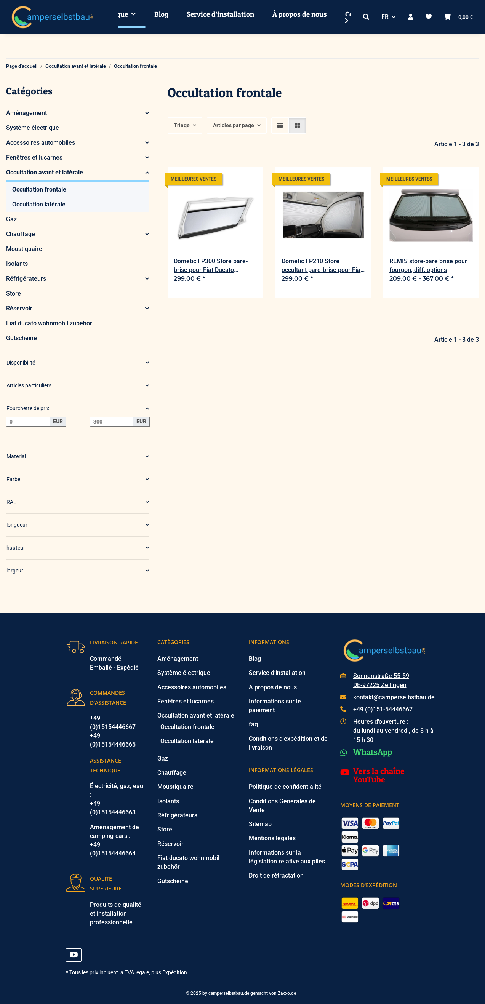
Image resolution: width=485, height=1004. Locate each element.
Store (13, 293)
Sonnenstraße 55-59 (381, 675)
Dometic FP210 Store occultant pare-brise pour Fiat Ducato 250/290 (322, 265)
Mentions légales (272, 838)
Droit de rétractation (276, 875)
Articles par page (233, 125)
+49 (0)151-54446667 (383, 709)
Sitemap (260, 824)
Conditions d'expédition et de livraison (288, 743)
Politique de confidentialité (285, 786)
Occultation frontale (39, 189)
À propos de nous (299, 14)
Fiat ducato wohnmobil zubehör (49, 323)
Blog (161, 14)
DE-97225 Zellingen (380, 685)
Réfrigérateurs (26, 278)
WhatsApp (372, 752)
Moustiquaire (24, 249)
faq (253, 724)
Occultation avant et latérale (44, 172)
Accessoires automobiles (40, 142)
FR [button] (385, 17)
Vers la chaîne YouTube (379, 775)
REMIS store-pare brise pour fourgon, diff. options (428, 265)
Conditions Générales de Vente (282, 806)
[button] (366, 16)
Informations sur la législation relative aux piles (287, 857)
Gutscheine (21, 338)
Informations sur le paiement (275, 706)
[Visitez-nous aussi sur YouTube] (74, 955)
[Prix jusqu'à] (112, 422)
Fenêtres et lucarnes (34, 157)
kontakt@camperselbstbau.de (394, 697)
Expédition (174, 972)
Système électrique (32, 127)
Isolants (17, 263)
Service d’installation (220, 14)
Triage (182, 125)
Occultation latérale (39, 204)
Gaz (11, 219)
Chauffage (20, 234)
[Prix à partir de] (28, 422)
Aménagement (26, 113)
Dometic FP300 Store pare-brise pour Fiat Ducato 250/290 (211, 265)
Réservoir (19, 308)
